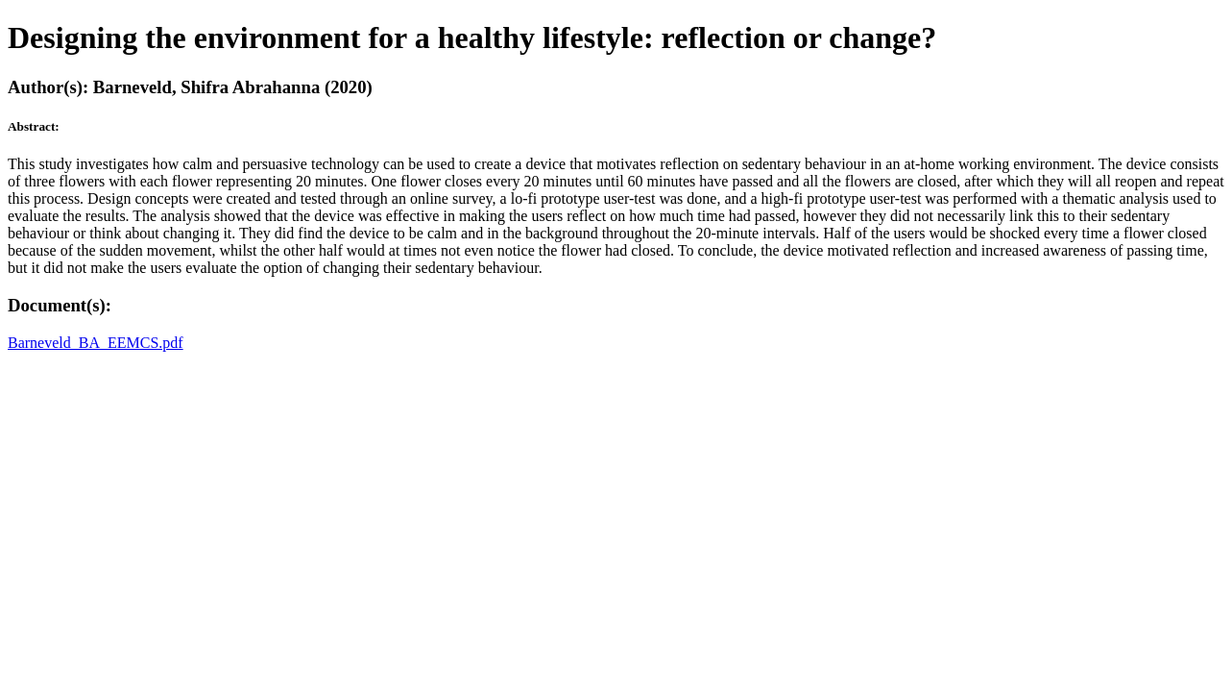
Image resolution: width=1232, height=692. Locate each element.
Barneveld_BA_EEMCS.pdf (95, 342)
